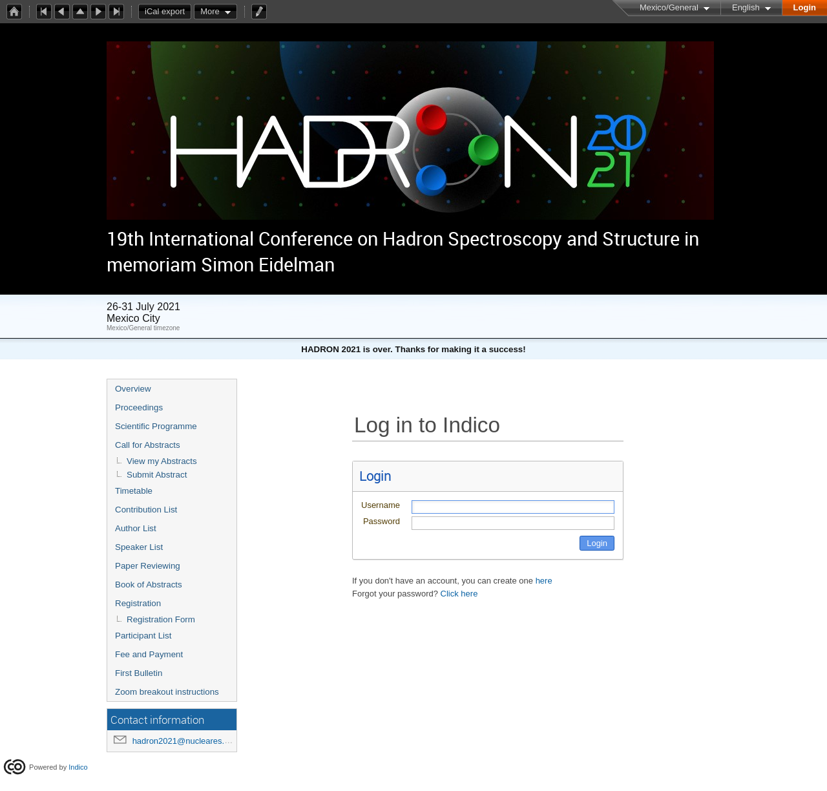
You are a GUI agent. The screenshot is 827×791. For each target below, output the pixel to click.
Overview (133, 389)
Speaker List (139, 547)
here (544, 580)
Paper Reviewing (147, 566)
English (746, 7)
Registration (138, 603)
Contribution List (146, 509)
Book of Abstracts (148, 584)
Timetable (133, 491)
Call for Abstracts (147, 445)
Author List (135, 528)
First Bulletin (138, 673)
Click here (459, 593)
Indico (77, 767)
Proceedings (139, 407)
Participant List (143, 635)
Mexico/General (669, 7)
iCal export (168, 11)
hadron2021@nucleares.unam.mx (195, 741)
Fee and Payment (149, 654)
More (210, 11)
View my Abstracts (162, 461)
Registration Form (161, 619)
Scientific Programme (156, 426)
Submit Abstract (157, 475)
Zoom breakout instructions (167, 692)
